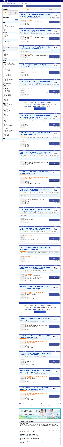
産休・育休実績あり (8, 104)
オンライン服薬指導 (8, 125)
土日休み (6, 89)
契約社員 (6, 35)
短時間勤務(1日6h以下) (8, 79)
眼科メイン (6, 120)
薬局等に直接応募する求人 (9, 63)
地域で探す (11, 3)
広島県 (15, 3)
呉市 (17, 3)
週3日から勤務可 (7, 95)
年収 (8, 41)
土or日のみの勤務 (7, 83)
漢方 (5, 124)
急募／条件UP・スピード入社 (9, 64)
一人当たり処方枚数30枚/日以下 (9, 98)
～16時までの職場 (7, 74)
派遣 (5, 36)
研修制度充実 (7, 106)
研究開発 (6, 54)
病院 (5, 25)
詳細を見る (54, 38)
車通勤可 (6, 86)
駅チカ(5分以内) (7, 85)
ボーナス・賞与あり (8, 70)
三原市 (37, 435)
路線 (10, 13)
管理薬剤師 (6, 53)
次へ (42, 403)
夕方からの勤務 (7, 80)
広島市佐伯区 (31, 435)
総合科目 (6, 119)
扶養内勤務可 (7, 136)
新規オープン (7, 100)
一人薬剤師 (6, 117)
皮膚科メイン (7, 121)
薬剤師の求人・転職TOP (5, 3)
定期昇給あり (7, 69)
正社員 (6, 34)
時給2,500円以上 (7, 68)
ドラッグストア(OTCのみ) (34, 441)
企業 (5, 29)
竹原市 (34, 435)
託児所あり (6, 105)
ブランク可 (6, 135)
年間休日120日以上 (7, 91)
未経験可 (6, 115)
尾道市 (39, 435)
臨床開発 (6, 55)
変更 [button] (16, 19)
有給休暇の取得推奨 (8, 96)
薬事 (5, 58)
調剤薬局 (21, 441)
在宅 (5, 126)
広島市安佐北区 (22, 435)
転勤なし (6, 99)
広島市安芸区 (27, 435)
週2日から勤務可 (7, 94)
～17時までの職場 (7, 75)
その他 (5, 30)
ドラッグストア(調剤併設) (9, 26)
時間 (15, 13)
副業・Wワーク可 (7, 110)
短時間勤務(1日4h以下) (8, 78)
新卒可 (5, 114)
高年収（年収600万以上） (8, 66)
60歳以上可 (6, 111)
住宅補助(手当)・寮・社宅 (9, 108)
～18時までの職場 (7, 76)
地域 (5, 13)
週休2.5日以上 (7, 90)
